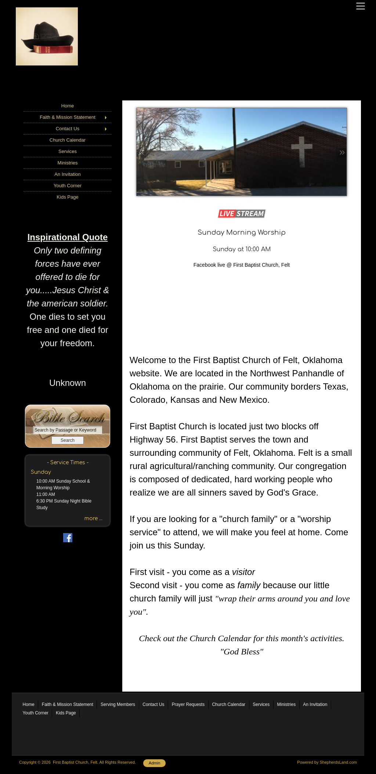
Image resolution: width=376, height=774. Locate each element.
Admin (154, 763)
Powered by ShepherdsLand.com (327, 762)
